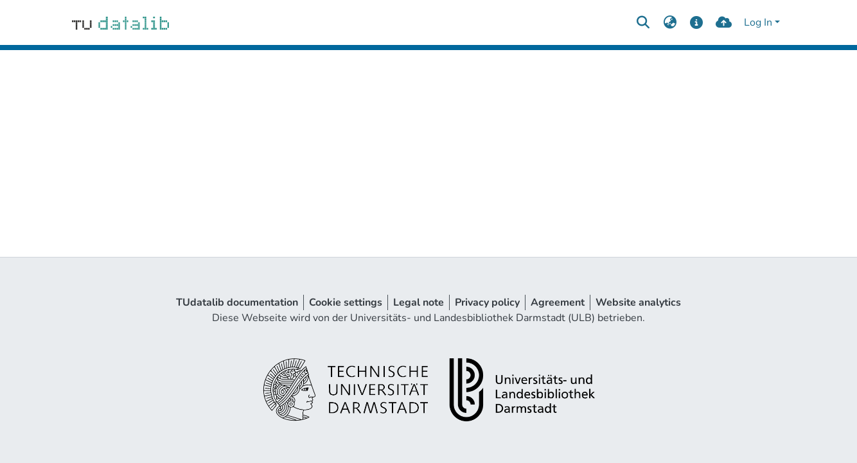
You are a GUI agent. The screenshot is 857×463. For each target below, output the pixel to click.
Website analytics (638, 302)
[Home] (120, 22)
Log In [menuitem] (758, 22)
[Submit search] (643, 22)
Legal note (418, 302)
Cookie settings (345, 302)
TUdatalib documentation (237, 302)
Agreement (558, 302)
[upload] (724, 22)
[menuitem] (670, 22)
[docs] (697, 22)
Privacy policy (487, 302)
